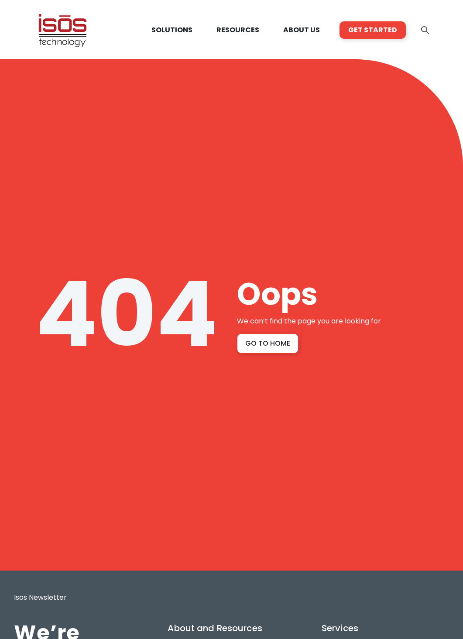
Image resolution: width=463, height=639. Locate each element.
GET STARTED (372, 30)
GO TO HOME (267, 343)
